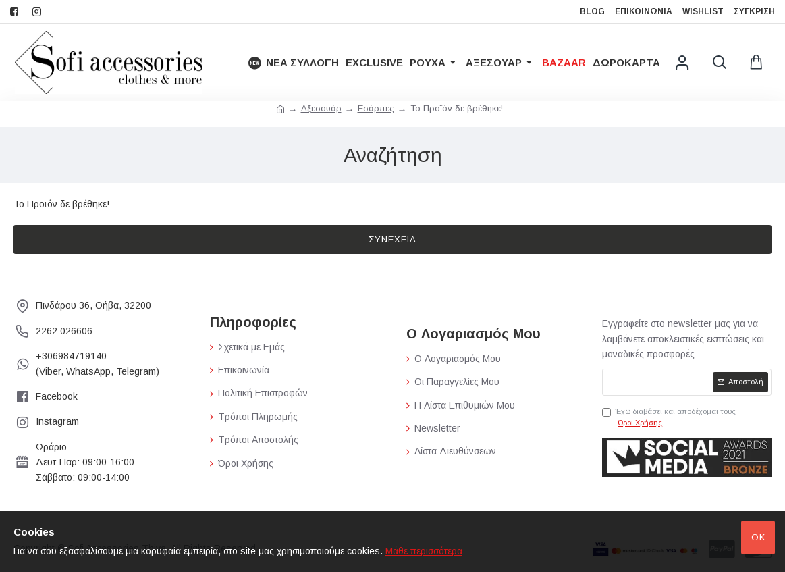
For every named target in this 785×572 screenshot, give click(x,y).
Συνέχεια (392, 239)
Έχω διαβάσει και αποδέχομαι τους (669, 418)
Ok (758, 537)
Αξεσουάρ (321, 108)
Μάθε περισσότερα (423, 551)
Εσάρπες (376, 108)
